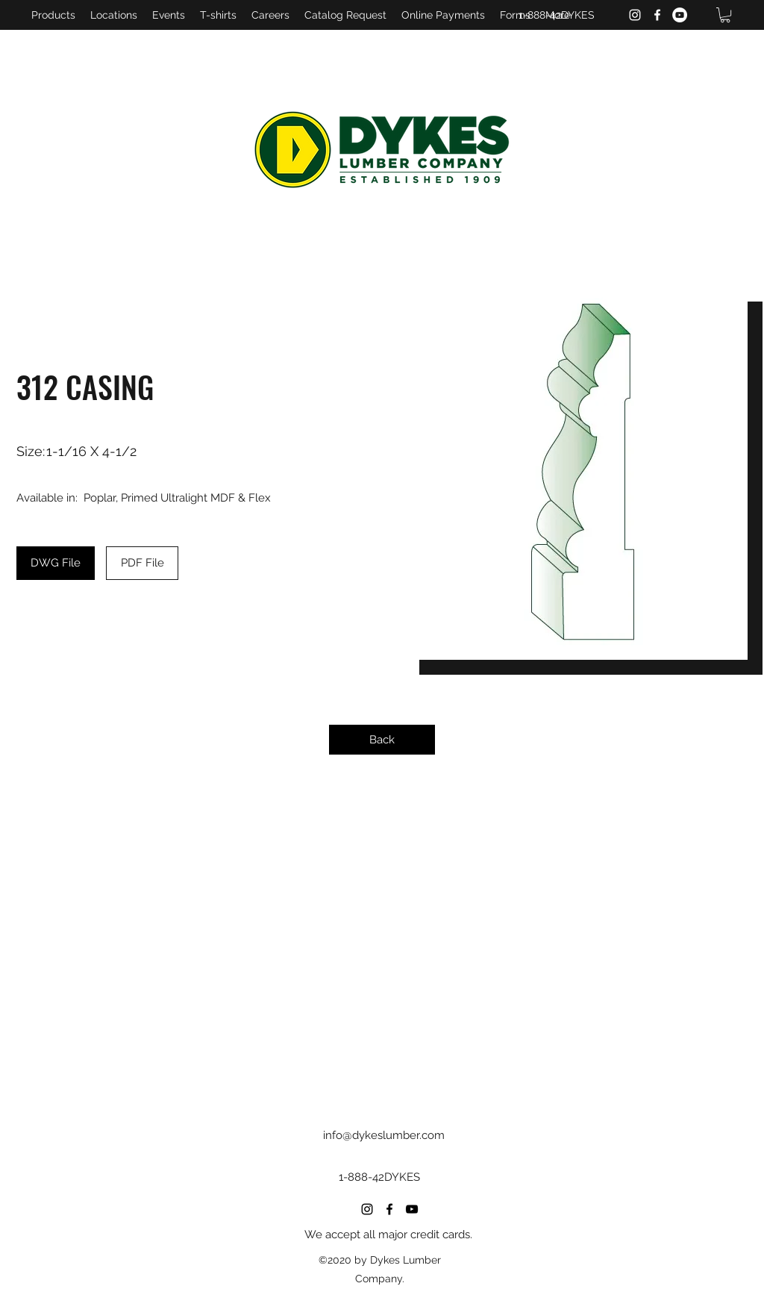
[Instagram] (634, 14)
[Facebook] (657, 14)
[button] (725, 14)
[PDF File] (142, 563)
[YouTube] (679, 14)
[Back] (382, 740)
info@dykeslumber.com (384, 1135)
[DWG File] (55, 563)
